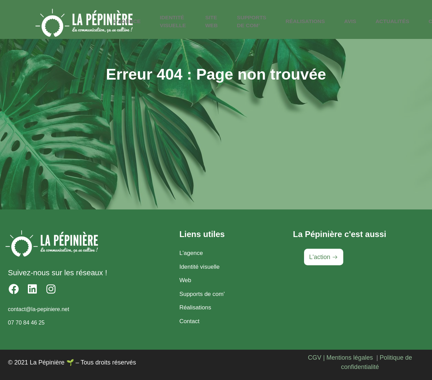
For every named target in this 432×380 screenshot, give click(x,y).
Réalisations (303, 21)
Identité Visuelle (189, 23)
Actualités (377, 21)
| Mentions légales (348, 357)
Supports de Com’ (256, 23)
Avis (341, 21)
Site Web (222, 23)
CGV (314, 357)
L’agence (150, 21)
